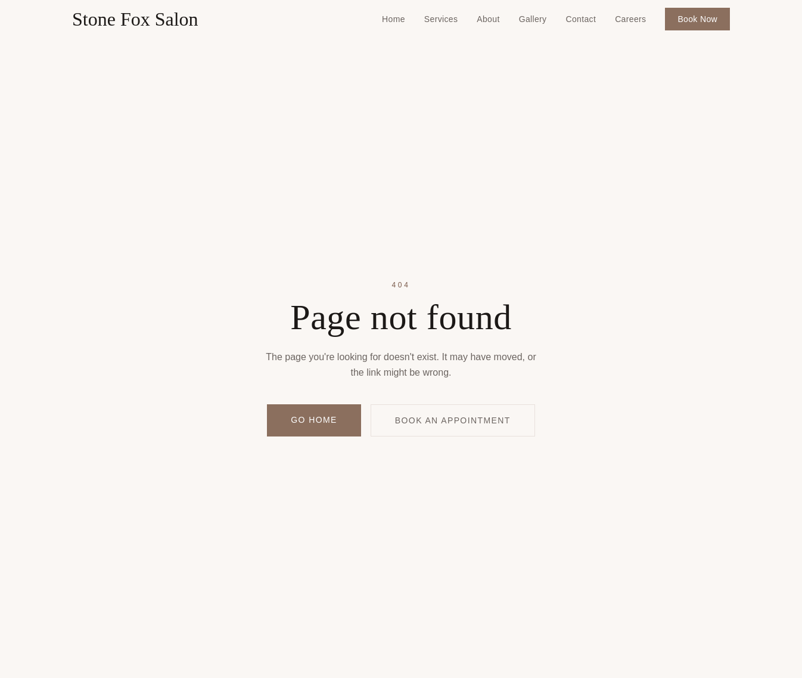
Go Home (314, 420)
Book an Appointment (453, 420)
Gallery (533, 19)
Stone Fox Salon (135, 19)
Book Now (697, 19)
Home (393, 19)
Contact (580, 19)
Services (441, 19)
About (488, 19)
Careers (630, 19)
